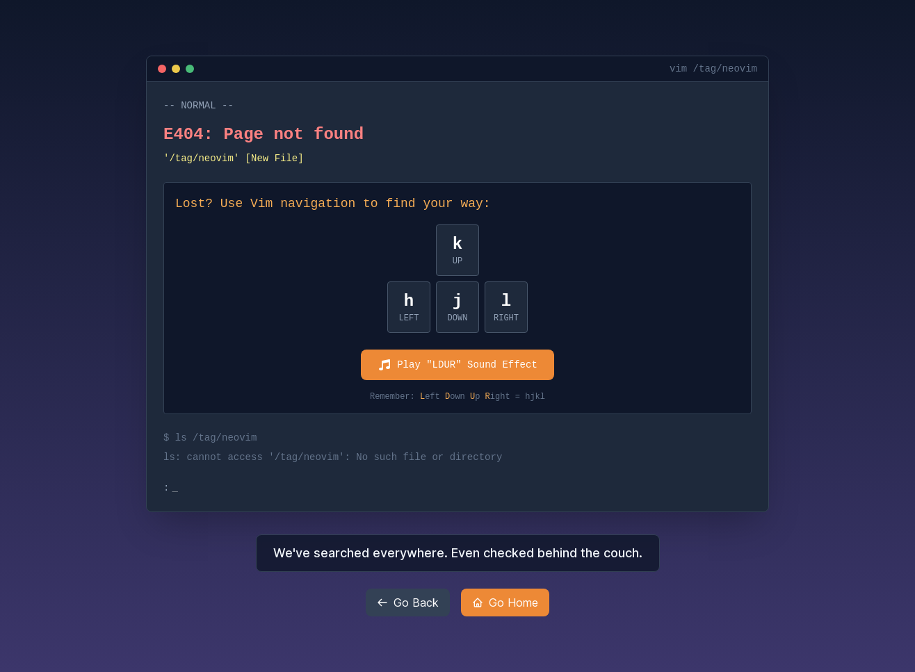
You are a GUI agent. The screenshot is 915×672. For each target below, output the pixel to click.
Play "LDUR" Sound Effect (457, 365)
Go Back (408, 602)
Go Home (505, 602)
